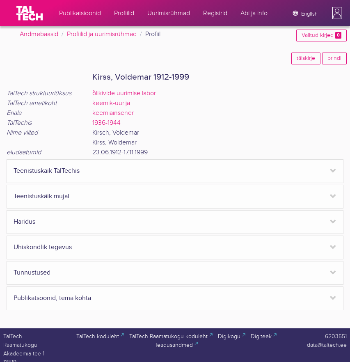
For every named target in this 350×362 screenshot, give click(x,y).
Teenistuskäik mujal (41, 196)
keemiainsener (113, 113)
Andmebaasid (39, 34)
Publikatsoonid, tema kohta (52, 298)
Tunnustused (32, 273)
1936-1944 (106, 123)
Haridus (24, 222)
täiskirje (306, 58)
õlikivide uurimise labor (124, 93)
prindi (334, 58)
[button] (337, 13)
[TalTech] (29, 13)
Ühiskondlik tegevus (43, 247)
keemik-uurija (111, 103)
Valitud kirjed (321, 35)
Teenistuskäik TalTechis (47, 171)
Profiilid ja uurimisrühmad (102, 34)
